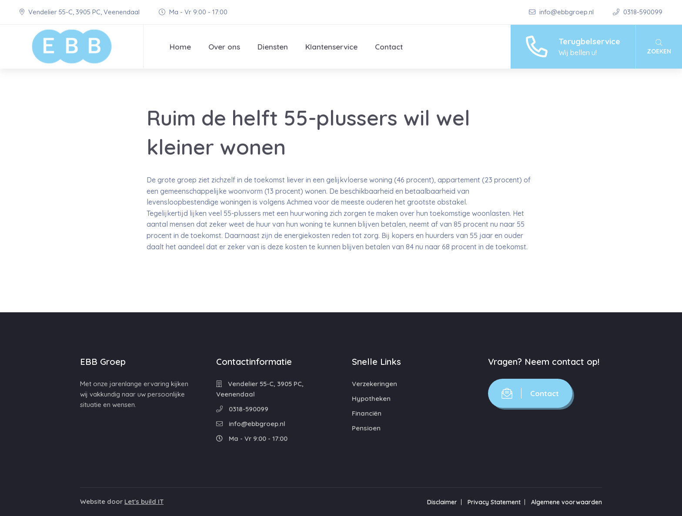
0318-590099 (637, 12)
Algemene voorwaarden (566, 502)
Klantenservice (331, 46)
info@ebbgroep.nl (562, 12)
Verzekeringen (374, 384)
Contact (389, 46)
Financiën (366, 413)
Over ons (224, 46)
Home (180, 46)
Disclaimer (442, 502)
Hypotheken (371, 398)
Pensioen (366, 428)
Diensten (272, 46)
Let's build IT (144, 501)
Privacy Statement (494, 502)
